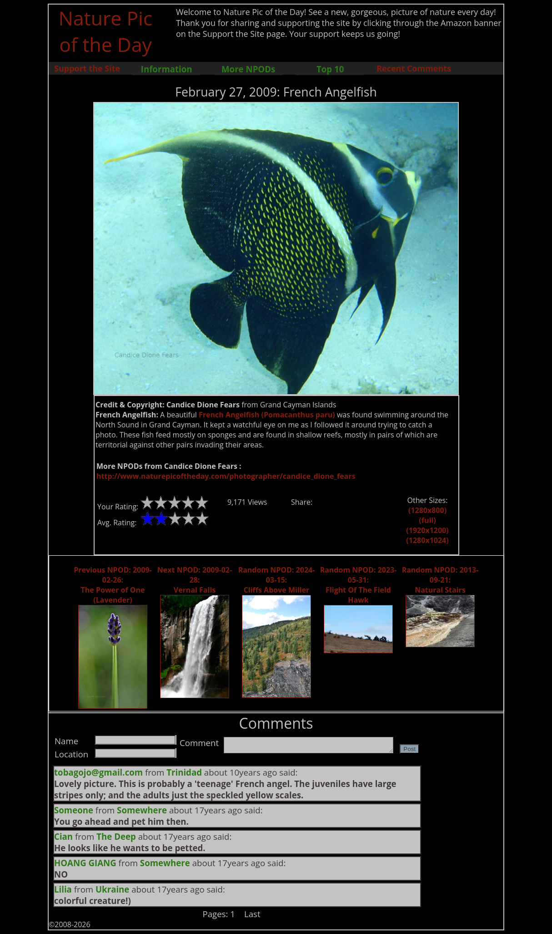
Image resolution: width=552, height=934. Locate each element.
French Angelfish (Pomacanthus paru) (267, 415)
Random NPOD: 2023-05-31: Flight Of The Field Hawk (358, 585)
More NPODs (248, 69)
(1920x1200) (427, 530)
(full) (427, 520)
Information (166, 69)
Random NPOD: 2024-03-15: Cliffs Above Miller (276, 580)
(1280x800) (427, 510)
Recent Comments (413, 68)
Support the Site (87, 68)
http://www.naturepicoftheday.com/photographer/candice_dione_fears (225, 476)
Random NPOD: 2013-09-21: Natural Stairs (440, 580)
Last (252, 913)
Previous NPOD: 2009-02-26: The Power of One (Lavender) (112, 585)
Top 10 (330, 69)
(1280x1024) (427, 540)
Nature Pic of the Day (106, 31)
